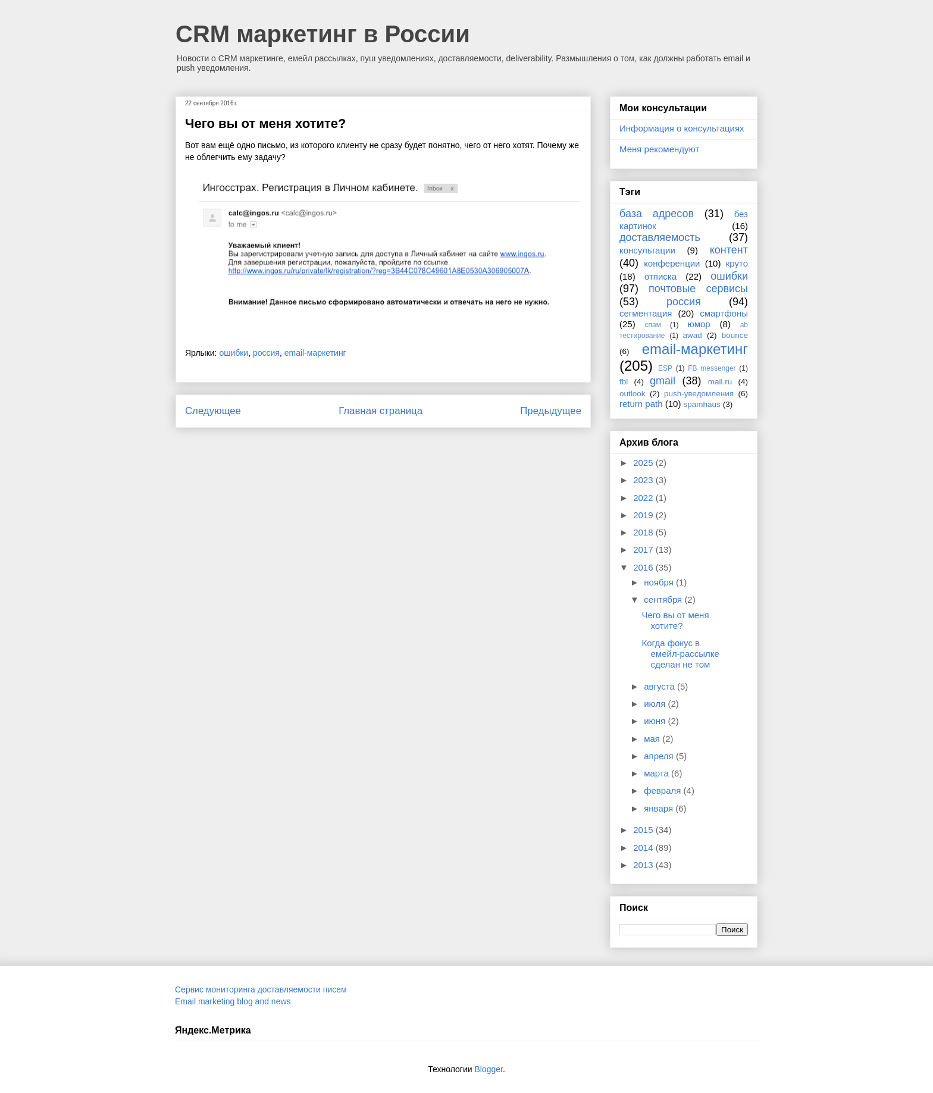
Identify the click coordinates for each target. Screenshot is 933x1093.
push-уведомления (699, 393)
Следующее (213, 410)
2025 (644, 463)
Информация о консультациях (681, 128)
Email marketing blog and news (233, 1001)
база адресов (656, 214)
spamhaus (702, 404)
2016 (644, 567)
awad (692, 335)
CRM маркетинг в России (323, 34)
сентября (664, 599)
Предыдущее (550, 410)
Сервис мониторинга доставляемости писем (261, 989)
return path (641, 404)
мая (653, 739)
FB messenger (711, 368)
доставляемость (659, 237)
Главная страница (380, 410)
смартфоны (724, 313)
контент (729, 250)
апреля (660, 756)
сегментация (645, 313)
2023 (644, 480)
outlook (632, 393)
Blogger (488, 1069)
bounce (735, 335)
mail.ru (720, 381)
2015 (644, 830)
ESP (665, 368)
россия (266, 353)
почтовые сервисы (698, 289)
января (659, 808)
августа (660, 686)
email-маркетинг (315, 353)
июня (656, 721)
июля (656, 704)
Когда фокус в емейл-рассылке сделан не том (680, 653)
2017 (644, 549)
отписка (660, 276)
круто (737, 263)
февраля (663, 790)
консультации (647, 250)
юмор (699, 324)
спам (653, 325)
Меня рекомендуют (659, 149)
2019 (644, 515)
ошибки (233, 353)
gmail (662, 381)
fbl (623, 381)
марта (657, 773)
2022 (644, 498)
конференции (672, 263)
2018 (644, 532)
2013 (644, 865)
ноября (660, 582)
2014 (644, 848)
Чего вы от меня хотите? (675, 620)
